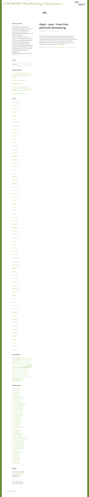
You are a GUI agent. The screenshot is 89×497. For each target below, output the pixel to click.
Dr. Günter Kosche (18, 412)
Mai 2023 (14, 173)
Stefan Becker (17, 453)
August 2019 (15, 292)
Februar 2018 (15, 322)
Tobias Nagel (16, 458)
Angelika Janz (17, 394)
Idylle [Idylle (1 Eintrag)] (13, 365)
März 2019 (14, 305)
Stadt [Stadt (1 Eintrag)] (27, 375)
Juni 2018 (14, 316)
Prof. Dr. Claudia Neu (19, 399)
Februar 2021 (15, 251)
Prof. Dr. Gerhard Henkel (19, 440)
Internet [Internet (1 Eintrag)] (15, 365)
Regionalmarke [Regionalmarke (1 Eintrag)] (26, 373)
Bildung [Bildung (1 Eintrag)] (13, 360)
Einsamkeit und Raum (17, 83)
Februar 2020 (15, 275)
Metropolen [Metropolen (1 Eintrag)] (22, 369)
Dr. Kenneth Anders (18, 415)
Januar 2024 (15, 153)
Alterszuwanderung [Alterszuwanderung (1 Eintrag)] (23, 358)
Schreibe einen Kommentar (70, 47)
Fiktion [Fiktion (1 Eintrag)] (21, 361)
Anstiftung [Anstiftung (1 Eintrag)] (28, 358)
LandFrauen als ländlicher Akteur (19, 93)
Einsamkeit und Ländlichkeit (18, 80)
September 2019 (15, 288)
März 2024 (14, 146)
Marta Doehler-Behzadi (19, 433)
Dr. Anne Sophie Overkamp (20, 404)
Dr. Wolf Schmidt (18, 423)
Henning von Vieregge (19, 427)
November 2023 (15, 159)
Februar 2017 (15, 349)
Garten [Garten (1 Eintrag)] (31, 361)
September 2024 (15, 132)
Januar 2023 (15, 187)
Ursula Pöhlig (17, 460)
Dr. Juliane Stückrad (18, 413)
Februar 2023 (15, 183)
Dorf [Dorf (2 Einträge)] (18, 360)
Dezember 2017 (15, 329)
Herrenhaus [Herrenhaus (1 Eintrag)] (26, 363)
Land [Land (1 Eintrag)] (25, 365)
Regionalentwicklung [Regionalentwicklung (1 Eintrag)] (20, 373)
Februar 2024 (15, 149)
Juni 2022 (14, 204)
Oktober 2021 (15, 231)
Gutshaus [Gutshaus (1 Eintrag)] (19, 363)
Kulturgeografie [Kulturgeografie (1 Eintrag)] (21, 365)
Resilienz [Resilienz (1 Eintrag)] (19, 375)
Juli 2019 (14, 295)
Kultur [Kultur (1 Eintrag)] (18, 365)
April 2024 (14, 143)
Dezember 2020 (15, 258)
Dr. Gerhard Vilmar (18, 410)
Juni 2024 (14, 136)
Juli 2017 (14, 339)
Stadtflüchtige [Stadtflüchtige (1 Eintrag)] (14, 376)
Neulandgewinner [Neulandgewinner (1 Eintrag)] (25, 371)
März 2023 (14, 180)
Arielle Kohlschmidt (18, 397)
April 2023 (14, 176)
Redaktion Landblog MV (19, 448)
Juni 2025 (14, 112)
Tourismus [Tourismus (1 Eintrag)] (22, 376)
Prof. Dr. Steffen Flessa (19, 447)
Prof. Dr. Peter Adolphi (19, 443)
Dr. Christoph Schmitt (19, 405)
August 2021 (15, 237)
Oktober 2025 (15, 105)
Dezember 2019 (15, 282)
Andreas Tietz (17, 392)
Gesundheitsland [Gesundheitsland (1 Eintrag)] (14, 363)
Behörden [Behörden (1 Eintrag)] (31, 358)
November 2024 (15, 126)
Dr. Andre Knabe (17, 402)
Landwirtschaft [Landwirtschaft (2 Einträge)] (16, 368)
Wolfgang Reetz (17, 463)
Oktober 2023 (15, 163)
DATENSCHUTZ (13, 491)
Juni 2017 (14, 343)
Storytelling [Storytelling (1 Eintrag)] (19, 376)
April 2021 (14, 244)
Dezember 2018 (15, 309)
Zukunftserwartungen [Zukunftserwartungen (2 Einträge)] (18, 378)
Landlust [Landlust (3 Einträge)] (29, 365)
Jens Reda (16, 428)
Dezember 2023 (15, 156)
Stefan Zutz (16, 455)
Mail (13, 480)
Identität (56, 47)
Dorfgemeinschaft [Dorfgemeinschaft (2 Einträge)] (24, 360)
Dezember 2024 (15, 122)
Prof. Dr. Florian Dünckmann (20, 438)
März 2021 (14, 248)
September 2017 (15, 336)
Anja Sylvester (17, 395)
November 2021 (15, 227)
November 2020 (15, 261)
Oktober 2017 (15, 332)
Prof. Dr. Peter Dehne (18, 445)
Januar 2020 (15, 278)
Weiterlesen (61, 44)
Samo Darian (17, 450)
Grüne (49, 47)
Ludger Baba (16, 432)
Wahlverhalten (61, 47)
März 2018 (14, 319)
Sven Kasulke (17, 457)
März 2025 (14, 119)
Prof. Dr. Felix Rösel (18, 437)
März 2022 (14, 214)
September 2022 (15, 197)
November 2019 (15, 285)
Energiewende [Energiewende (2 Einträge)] (16, 362)
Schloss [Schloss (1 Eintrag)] (22, 375)
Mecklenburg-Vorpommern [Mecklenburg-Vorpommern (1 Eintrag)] (16, 369)
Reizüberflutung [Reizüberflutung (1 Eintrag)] (14, 375)
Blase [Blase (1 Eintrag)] (15, 360)
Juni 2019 (14, 299)
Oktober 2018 (15, 312)
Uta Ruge (16, 462)
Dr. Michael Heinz (18, 420)
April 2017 (14, 346)
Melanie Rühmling (18, 435)
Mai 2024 (14, 139)
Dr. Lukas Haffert (56, 31)
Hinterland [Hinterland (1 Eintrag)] (30, 363)
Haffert (52, 47)
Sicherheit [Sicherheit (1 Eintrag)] (24, 375)
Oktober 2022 (15, 193)
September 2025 (15, 109)
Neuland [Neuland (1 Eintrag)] (20, 371)
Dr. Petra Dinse (17, 422)
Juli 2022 (14, 200)
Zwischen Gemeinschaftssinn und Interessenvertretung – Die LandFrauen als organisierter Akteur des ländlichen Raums (21, 88)
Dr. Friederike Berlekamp (19, 408)
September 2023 (15, 166)
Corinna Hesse (17, 400)
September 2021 (15, 234)
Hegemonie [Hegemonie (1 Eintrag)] (22, 363)
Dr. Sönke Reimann (18, 452)
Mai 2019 (14, 302)
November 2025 (15, 102)
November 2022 (15, 190)
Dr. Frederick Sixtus (18, 407)
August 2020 (15, 268)
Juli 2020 (14, 271)
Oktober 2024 (15, 129)
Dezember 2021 (15, 224)
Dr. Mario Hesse (17, 418)
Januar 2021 (14, 254)
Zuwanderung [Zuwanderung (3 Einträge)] (17, 380)
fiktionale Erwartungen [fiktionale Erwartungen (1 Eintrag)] (26, 361)
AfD (46, 47)
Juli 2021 (14, 241)
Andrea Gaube (17, 389)
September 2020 (16, 265)
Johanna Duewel (17, 430)
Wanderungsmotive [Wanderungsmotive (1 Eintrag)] (27, 376)
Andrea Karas (17, 390)
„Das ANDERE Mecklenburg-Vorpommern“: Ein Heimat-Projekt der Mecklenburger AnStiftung (22, 75)
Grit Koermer (17, 425)
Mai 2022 (14, 207)
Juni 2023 (14, 170)
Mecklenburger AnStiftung (18, 473)
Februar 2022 (15, 217)
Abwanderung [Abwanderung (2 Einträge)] (16, 358)
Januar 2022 (15, 221)
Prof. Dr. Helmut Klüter (19, 442)
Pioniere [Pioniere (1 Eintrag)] (29, 371)
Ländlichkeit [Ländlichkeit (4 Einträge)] (26, 367)
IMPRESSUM (8, 491)
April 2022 (14, 210)
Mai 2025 (14, 115)
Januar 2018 (14, 326)
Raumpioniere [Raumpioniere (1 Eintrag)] (14, 373)
